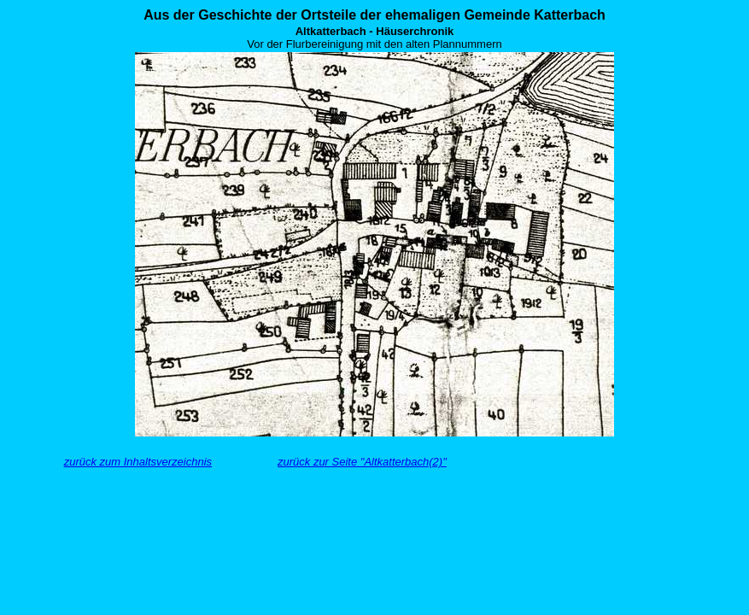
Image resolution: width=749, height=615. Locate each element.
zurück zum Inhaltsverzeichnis (138, 461)
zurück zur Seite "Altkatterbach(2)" (362, 461)
